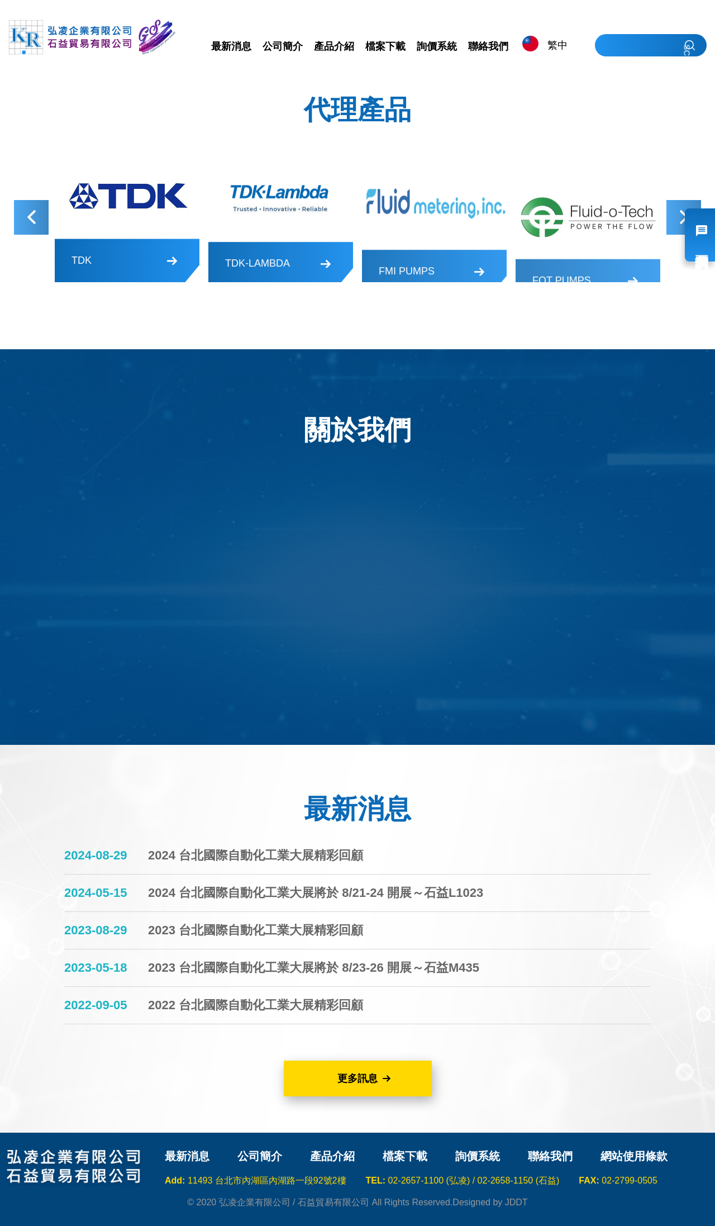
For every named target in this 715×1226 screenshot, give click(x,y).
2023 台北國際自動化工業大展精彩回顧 (255, 930)
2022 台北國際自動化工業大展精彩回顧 (255, 1005)
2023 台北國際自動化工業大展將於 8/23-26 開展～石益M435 (313, 968)
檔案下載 (405, 1156)
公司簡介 (259, 1156)
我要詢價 (700, 235)
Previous (31, 217)
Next (683, 217)
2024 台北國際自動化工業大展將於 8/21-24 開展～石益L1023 (315, 893)
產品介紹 (332, 1156)
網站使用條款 (634, 1156)
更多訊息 (357, 1078)
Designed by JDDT (489, 1202)
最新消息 (187, 1156)
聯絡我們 (550, 1156)
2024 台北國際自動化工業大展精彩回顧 (255, 855)
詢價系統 (477, 1156)
